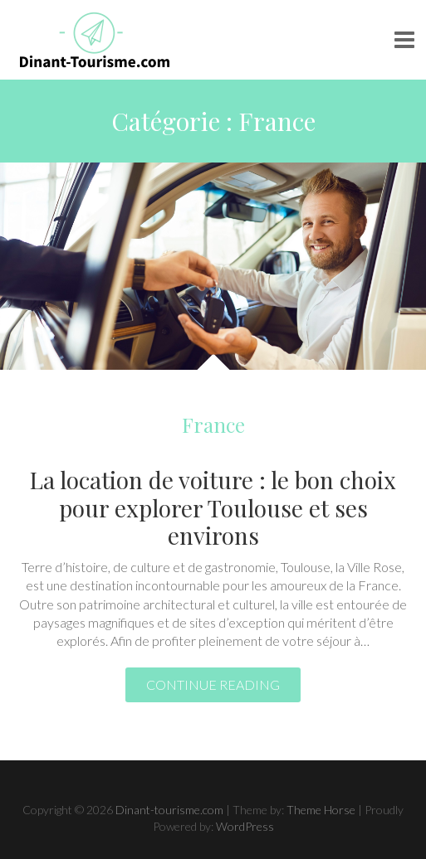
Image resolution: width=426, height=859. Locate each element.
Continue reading (213, 684)
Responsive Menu (404, 39)
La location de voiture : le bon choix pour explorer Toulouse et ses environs (213, 507)
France (213, 424)
